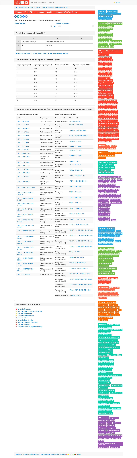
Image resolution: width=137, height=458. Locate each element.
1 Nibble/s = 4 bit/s (75, 295)
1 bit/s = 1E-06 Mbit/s (23, 125)
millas (118, 236)
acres (112, 46)
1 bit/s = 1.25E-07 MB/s (24, 157)
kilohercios (118, 153)
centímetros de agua (104, 271)
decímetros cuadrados (105, 34)
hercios (111, 153)
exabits (106, 182)
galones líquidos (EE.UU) (106, 362)
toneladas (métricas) (113, 430)
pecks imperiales (103, 393)
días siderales (108, 317)
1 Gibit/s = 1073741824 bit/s (77, 219)
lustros (100, 317)
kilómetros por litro (104, 170)
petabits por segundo (105, 68)
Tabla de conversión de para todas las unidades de (54, 109)
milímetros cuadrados (105, 39)
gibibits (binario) (116, 195)
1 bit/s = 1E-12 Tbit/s (23, 132)
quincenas (108, 310)
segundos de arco (115, 14)
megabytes (101, 187)
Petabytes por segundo (105, 90)
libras (100, 438)
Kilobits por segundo (104, 57)
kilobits (100, 179)
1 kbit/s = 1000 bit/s (75, 121)
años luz (117, 241)
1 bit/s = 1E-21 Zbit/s (23, 142)
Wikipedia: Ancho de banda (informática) (30, 311)
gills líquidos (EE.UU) (104, 370)
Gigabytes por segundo (105, 85)
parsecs (111, 241)
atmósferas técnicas (104, 251)
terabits (119, 179)
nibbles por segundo (104, 141)
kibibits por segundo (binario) (107, 100)
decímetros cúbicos (104, 332)
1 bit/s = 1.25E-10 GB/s (23, 162)
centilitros (113, 345)
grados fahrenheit (104, 290)
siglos (117, 312)
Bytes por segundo (104, 78)
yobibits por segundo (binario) (107, 118)
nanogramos (112, 428)
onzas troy (111, 438)
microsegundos (103, 305)
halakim (107, 315)
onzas (105, 438)
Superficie (103, 23)
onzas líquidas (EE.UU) (105, 373)
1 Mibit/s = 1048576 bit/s (76, 214)
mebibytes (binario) (104, 205)
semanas (101, 310)
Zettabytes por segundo (105, 95)
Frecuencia (103, 153)
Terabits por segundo (105, 65)
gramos (109, 423)
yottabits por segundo (105, 75)
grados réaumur (114, 295)
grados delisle (113, 293)
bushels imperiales (116, 393)
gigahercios (111, 155)
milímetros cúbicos (104, 337)
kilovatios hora (111, 148)
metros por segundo (104, 280)
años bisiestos (102, 312)
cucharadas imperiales (105, 398)
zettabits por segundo (105, 73)
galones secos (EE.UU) (105, 350)
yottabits (101, 184)
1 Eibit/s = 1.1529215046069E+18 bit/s (81, 235)
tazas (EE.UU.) (102, 375)
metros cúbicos (117, 330)
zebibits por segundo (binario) (107, 116)
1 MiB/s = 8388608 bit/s (76, 257)
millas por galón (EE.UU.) (106, 165)
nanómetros (111, 236)
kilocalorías (102, 148)
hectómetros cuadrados (105, 26)
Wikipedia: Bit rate (23, 318)
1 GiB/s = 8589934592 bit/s (77, 263)
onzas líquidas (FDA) (104, 403)
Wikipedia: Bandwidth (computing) (28, 322)
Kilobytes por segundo (105, 80)
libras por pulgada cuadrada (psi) (108, 253)
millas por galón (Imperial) (106, 167)
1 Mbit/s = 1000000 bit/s (76, 125)
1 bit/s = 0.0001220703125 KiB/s (26, 231)
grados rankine (103, 293)
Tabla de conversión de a (38, 60)
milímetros (118, 233)
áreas (107, 46)
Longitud (102, 228)
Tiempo (102, 302)
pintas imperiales (116, 385)
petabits (100, 182)
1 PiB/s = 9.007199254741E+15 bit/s (80, 273)
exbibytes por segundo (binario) (108, 133)
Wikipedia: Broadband (24, 324)
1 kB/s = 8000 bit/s (75, 164)
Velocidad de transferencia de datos (29, 7)
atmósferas (110, 248)
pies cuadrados (103, 44)
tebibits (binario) (103, 197)
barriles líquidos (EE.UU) (106, 360)
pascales (119, 251)
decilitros (105, 345)
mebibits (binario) (104, 195)
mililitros (101, 347)
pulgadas (110, 238)
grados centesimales (105, 19)
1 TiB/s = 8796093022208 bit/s (78, 268)
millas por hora (113, 278)
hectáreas (101, 46)
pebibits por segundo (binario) (107, 111)
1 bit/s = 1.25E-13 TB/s (23, 166)
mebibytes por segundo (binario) (108, 123)
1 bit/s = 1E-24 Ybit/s (23, 146)
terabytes (117, 187)
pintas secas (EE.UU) (104, 355)
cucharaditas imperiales (106, 401)
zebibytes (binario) (104, 217)
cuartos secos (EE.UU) (105, 352)
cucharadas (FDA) (104, 406)
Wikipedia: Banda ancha (25, 313)
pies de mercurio (103, 266)
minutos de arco (103, 14)
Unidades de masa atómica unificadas (106, 444)
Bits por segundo (48, 7)
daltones (101, 440)
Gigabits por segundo (61, 7)
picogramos (102, 430)
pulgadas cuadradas (115, 44)
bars (113, 251)
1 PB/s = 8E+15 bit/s (75, 186)
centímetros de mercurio (106, 261)
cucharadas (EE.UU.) (114, 375)
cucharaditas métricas (105, 413)
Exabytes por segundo (105, 93)
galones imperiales (104, 383)
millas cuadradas (103, 41)
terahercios (101, 158)
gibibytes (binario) (104, 207)
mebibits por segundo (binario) (108, 103)
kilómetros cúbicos (113, 325)
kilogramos (101, 420)
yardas (100, 238)
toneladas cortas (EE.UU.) (106, 433)
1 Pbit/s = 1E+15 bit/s (75, 141)
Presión (102, 248)
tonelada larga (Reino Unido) (107, 435)
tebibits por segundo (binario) (107, 108)
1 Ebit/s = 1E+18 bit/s (75, 147)
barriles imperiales (104, 380)
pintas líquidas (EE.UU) (105, 368)
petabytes (101, 190)
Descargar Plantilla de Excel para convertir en (42, 53)
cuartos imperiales (104, 385)
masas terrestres (103, 447)
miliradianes (109, 16)
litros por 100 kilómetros (106, 172)
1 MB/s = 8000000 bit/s (76, 170)
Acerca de (34, 2)
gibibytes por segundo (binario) (108, 126)
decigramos (117, 423)
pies (105, 238)
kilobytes (112, 184)
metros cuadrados (104, 31)
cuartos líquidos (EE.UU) (106, 365)
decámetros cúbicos (104, 330)
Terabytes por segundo (105, 88)
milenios (101, 315)
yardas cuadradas (115, 41)
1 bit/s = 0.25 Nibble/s (23, 274)
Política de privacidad (57, 454)
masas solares (114, 447)
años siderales (102, 320)
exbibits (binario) (103, 200)
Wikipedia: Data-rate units (25, 320)
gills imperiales (103, 388)
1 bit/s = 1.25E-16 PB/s (23, 169)
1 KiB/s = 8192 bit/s (75, 252)
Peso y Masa (103, 418)
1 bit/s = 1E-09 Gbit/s (23, 128)
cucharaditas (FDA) (104, 408)
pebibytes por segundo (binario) (108, 131)
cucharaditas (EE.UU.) (105, 378)
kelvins (112, 290)
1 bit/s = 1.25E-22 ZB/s (23, 176)
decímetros (101, 233)
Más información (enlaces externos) (28, 304)
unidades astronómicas (105, 244)
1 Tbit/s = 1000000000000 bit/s (78, 136)
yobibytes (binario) (104, 220)
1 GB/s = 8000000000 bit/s (77, 175)
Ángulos (102, 11)
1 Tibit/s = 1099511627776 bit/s (78, 224)
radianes (101, 16)
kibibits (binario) (111, 192)
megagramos (114, 418)
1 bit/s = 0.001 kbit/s (23, 121)
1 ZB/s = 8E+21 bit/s (75, 197)
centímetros (110, 233)
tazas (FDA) (116, 403)
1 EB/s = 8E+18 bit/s (75, 192)
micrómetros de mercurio (110, 256)
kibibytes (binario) (115, 202)
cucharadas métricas (105, 411)
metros (118, 231)
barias (112, 273)
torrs (99, 256)
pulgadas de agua (103, 273)
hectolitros (108, 342)
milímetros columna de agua (107, 268)
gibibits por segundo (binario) (107, 105)
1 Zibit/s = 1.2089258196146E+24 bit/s (81, 246)
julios (108, 146)
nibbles (113, 220)
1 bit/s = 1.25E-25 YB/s (23, 182)
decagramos (102, 423)
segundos (101, 307)
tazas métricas (116, 408)
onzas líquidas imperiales (106, 390)
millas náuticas (103, 241)
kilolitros (101, 342)
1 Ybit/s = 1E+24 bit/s (75, 155)
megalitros (113, 340)
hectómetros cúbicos (105, 327)
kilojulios (114, 146)
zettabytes (115, 190)
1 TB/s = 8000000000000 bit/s (78, 181)
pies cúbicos (115, 337)
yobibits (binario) (103, 202)
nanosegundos (111, 302)
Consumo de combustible (108, 162)
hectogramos (110, 420)
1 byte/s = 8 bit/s (74, 161)
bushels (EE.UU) (103, 357)
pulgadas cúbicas (103, 340)
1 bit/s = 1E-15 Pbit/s (23, 135)
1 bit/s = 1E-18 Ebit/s (23, 139)
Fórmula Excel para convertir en (30, 33)
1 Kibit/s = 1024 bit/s (75, 208)
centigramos (102, 425)
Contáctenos (51, 2)
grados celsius (114, 288)
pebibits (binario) (115, 197)
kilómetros (110, 228)
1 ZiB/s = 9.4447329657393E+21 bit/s (80, 284)
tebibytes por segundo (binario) (108, 128)
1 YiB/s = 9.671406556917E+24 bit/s (80, 290)
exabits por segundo (104, 70)
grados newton (103, 295)
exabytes (108, 190)
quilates (117, 438)
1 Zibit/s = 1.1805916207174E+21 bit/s (81, 241)
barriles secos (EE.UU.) (112, 347)
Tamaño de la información (108, 177)
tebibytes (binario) (104, 210)
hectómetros (102, 231)
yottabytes (101, 192)
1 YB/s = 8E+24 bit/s (75, 203)
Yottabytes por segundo (105, 98)
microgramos (102, 428)
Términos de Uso (45, 454)
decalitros (116, 342)
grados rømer (102, 298)
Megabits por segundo (105, 60)
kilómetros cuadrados (115, 23)
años (119, 310)
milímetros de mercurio (105, 258)
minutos (108, 307)
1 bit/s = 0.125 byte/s (23, 149)
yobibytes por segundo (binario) (108, 138)
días (117, 307)
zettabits (113, 182)
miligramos (110, 425)
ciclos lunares (115, 315)
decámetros (111, 231)
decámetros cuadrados (105, 28)
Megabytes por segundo (106, 83)
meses (115, 310)
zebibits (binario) (115, 200)
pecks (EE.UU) (116, 355)
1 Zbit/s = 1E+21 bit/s (75, 150)
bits (119, 177)
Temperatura (103, 288)
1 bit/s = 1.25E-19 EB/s (23, 173)
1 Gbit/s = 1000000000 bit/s (77, 130)
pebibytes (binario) (104, 212)
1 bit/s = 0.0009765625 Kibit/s (26, 187)
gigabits (113, 179)
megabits (107, 179)
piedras (119, 435)
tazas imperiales (103, 395)
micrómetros (102, 236)
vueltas (109, 11)
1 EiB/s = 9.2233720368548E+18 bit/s (80, 279)
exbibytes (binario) (104, 215)
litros (99, 345)
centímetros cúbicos (104, 335)
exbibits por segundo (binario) (107, 113)
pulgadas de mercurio (105, 263)
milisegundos (113, 305)
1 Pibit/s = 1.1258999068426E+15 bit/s (81, 230)
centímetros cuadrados (105, 36)
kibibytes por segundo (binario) (108, 121)
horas (113, 307)
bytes (106, 184)
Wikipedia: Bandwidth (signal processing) (30, 326)
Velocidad (103, 278)
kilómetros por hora (104, 283)
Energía (102, 146)
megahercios (102, 155)
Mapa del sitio (42, 2)
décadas (111, 312)
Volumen (102, 325)
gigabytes (109, 187)
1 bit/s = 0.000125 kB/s (23, 153)
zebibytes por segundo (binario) (108, 136)
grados (115, 11)
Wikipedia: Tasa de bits (24, 309)
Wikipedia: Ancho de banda (26, 315)
